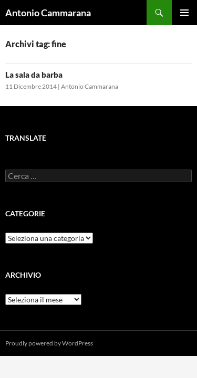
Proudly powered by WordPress (49, 343)
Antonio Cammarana (48, 12)
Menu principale (184, 12)
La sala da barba (34, 74)
